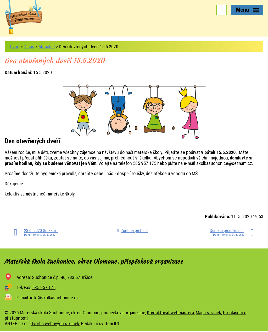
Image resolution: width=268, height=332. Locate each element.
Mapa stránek (208, 312)
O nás (29, 46)
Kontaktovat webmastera (170, 312)
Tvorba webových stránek (55, 323)
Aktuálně (46, 46)
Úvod (14, 46)
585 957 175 (43, 287)
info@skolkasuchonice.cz (54, 297)
